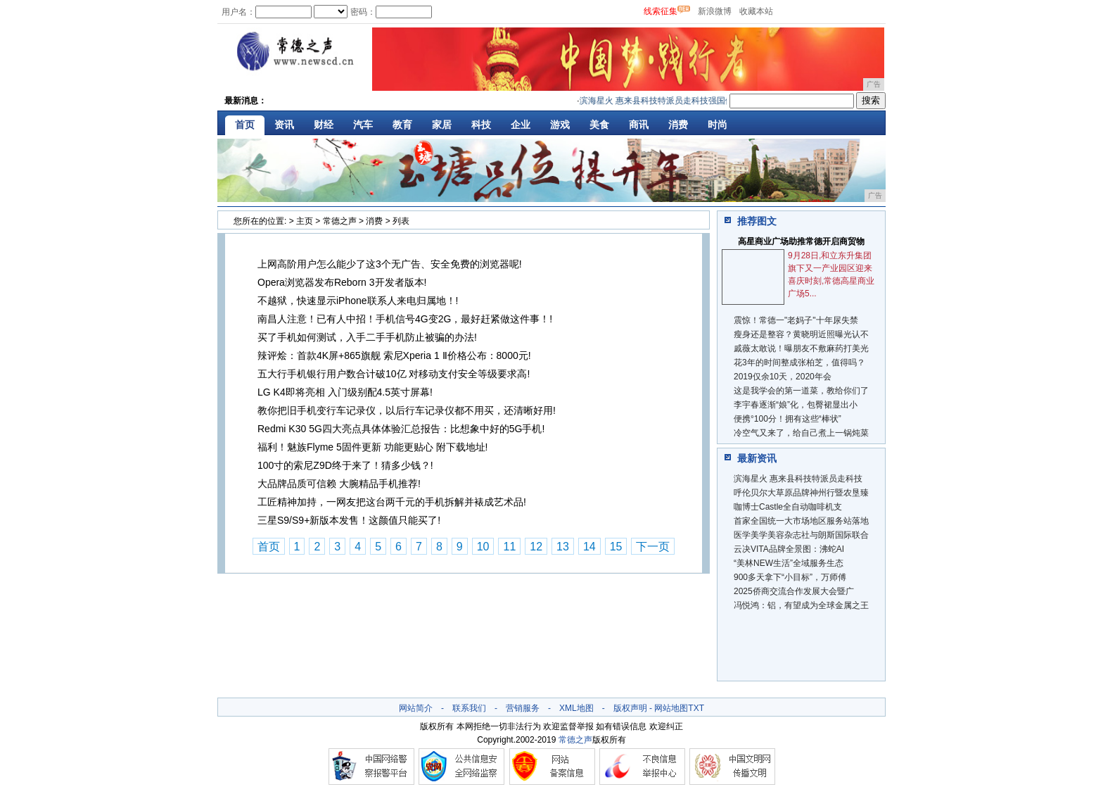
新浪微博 (715, 11)
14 (589, 547)
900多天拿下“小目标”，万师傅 (790, 577)
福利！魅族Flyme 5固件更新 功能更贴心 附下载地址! (372, 447)
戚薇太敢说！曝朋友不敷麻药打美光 (801, 348)
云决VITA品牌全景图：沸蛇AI (789, 549)
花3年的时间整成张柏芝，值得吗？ (799, 362)
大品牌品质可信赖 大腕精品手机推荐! (339, 483)
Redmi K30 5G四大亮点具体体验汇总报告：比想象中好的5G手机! (400, 428)
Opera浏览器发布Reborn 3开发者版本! (341, 282)
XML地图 (576, 708)
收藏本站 (756, 11)
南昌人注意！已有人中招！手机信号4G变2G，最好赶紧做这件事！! (404, 318)
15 (616, 547)
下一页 (653, 547)
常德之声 (340, 221)
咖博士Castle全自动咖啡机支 (788, 507)
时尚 (717, 124)
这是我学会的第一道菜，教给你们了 (801, 391)
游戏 (560, 124)
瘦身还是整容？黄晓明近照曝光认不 (801, 334)
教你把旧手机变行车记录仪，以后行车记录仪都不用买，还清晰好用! (406, 410)
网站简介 (416, 708)
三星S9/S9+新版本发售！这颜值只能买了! (348, 520)
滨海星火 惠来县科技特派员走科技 (798, 479)
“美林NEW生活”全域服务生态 (788, 563)
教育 (402, 124)
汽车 (363, 124)
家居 (442, 124)
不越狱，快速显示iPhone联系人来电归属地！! (357, 300)
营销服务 (523, 708)
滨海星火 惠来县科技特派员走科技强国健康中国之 (680, 101)
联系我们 (469, 708)
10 (483, 547)
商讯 (639, 124)
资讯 (284, 124)
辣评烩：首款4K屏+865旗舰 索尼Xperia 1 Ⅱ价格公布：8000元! (394, 355)
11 (509, 547)
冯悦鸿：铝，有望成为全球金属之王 (801, 605)
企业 (520, 124)
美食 (599, 124)
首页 (245, 124)
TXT (696, 708)
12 (536, 547)
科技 (481, 124)
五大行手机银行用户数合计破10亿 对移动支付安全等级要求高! (393, 373)
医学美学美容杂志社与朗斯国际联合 (801, 535)
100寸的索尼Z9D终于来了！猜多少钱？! (345, 465)
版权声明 (630, 708)
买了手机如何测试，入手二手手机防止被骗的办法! (367, 337)
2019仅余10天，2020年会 (782, 377)
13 (562, 547)
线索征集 (660, 11)
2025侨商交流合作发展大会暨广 (794, 591)
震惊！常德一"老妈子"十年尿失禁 (796, 320)
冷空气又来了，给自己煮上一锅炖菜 (801, 433)
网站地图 (671, 708)
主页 (304, 221)
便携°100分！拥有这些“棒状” (787, 419)
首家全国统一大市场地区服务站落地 (801, 521)
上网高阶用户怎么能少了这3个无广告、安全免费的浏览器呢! (389, 264)
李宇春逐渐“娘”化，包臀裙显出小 (795, 405)
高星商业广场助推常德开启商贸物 (801, 241)
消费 (678, 124)
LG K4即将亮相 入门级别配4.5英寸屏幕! (345, 392)
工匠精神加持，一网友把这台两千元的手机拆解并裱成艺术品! (391, 502)
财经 (323, 124)
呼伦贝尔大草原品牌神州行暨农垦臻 (801, 493)
